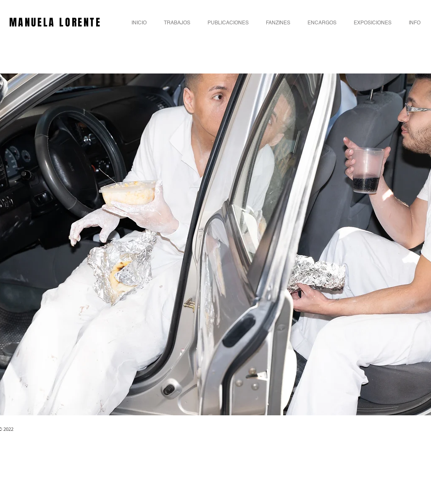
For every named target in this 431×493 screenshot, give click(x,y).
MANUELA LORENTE (57, 22)
